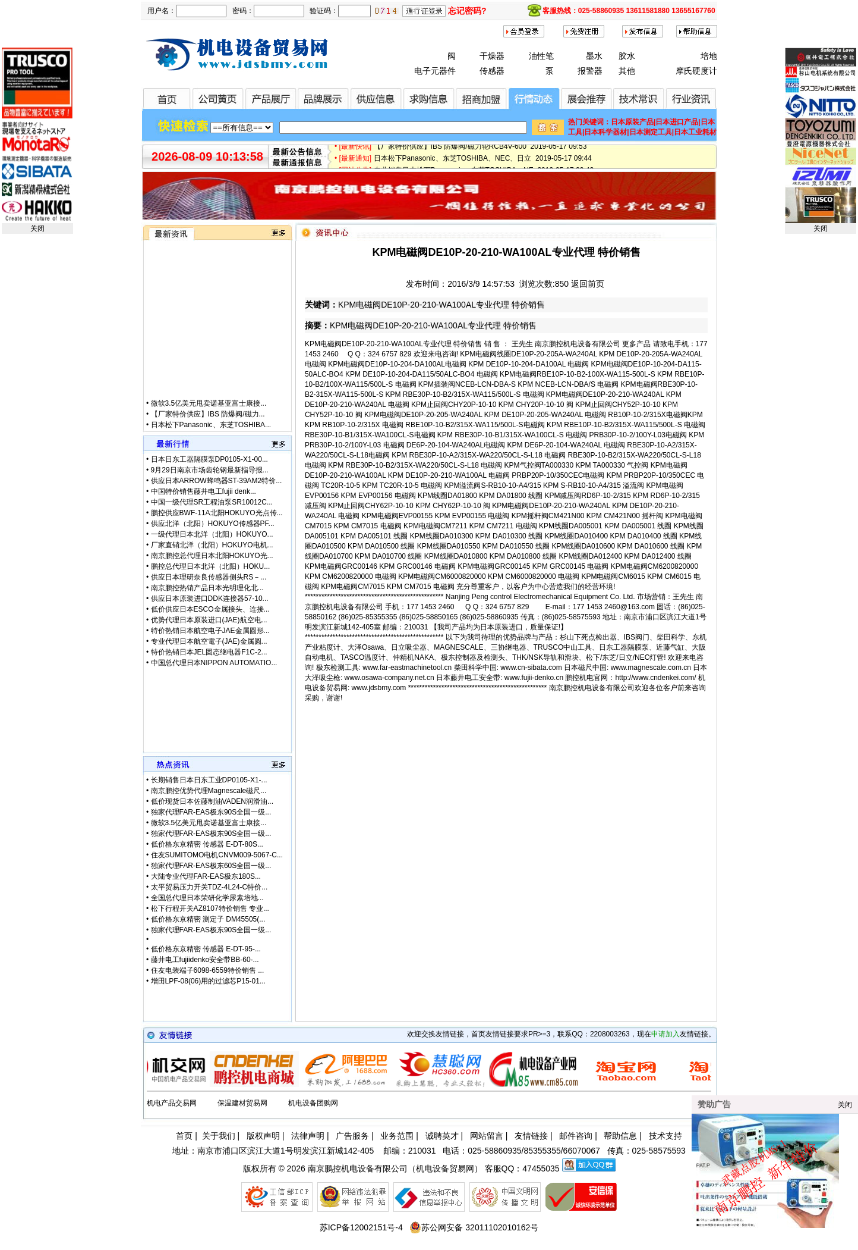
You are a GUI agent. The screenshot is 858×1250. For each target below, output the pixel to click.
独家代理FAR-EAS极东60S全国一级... (211, 865)
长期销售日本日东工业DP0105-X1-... (209, 780)
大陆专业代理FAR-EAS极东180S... (206, 876)
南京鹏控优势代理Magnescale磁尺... (209, 791)
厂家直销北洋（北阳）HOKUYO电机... (212, 545)
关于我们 (218, 1136)
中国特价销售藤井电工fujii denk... (203, 491)
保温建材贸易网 (242, 1103)
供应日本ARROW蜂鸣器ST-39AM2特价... (216, 481)
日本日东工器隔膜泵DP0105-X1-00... (209, 459)
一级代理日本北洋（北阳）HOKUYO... (212, 534)
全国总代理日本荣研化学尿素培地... (207, 898)
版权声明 (263, 1136)
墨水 (594, 56)
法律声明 (307, 1136)
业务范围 (397, 1136)
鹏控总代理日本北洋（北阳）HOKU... (210, 566)
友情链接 (531, 1136)
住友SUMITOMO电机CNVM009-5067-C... (217, 855)
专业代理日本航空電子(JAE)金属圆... (209, 641)
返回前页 (587, 284)
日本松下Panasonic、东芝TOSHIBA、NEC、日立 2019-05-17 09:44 (483, 163)
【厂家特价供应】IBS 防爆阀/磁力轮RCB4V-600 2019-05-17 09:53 (480, 152)
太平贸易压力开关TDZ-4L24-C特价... (209, 887)
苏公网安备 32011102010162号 (473, 1227)
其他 (627, 71)
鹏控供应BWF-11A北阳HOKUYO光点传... (217, 513)
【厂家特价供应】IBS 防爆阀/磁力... (208, 424)
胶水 (627, 56)
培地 (709, 56)
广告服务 (352, 1136)
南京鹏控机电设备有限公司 (358, 1168)
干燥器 (492, 56)
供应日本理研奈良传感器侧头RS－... (209, 577)
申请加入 (665, 1034)
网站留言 (486, 1136)
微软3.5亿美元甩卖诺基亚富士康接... (209, 413)
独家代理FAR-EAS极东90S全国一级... (211, 812)
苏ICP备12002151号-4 (361, 1227)
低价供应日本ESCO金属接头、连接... (210, 609)
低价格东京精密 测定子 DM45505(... (208, 919)
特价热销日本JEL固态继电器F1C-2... (209, 652)
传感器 (492, 71)
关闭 (37, 228)
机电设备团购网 (313, 1103)
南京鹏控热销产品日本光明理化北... (207, 588)
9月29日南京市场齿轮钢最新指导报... (210, 470)
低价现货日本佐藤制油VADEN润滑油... (212, 801)
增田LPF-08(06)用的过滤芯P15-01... (208, 981)
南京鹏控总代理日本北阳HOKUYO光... (212, 556)
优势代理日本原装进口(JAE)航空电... (209, 620)
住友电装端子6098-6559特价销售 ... (207, 970)
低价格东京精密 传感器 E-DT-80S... (207, 844)
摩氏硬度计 (696, 71)
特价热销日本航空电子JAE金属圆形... (210, 630)
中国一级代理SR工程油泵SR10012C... (212, 502)
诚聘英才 (442, 1136)
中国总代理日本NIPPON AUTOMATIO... (214, 663)
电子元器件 (435, 71)
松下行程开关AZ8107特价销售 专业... (210, 908)
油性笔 (541, 56)
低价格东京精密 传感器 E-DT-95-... (206, 949)
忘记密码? (467, 10)
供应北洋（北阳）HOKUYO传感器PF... (213, 523)
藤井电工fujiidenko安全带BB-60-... (205, 959)
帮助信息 (620, 1136)
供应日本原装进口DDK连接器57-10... (210, 598)
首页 (184, 1136)
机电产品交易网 (172, 1103)
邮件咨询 (575, 1136)
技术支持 (665, 1136)
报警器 (590, 71)
